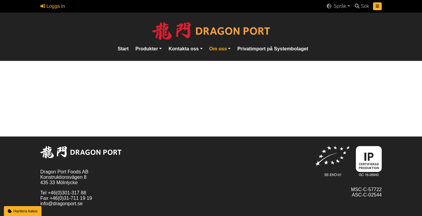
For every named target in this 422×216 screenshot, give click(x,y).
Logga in (52, 6)
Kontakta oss (184, 48)
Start (123, 48)
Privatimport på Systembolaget (272, 48)
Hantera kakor (23, 211)
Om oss (218, 48)
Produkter (147, 48)
